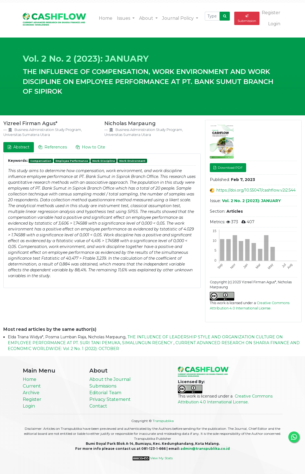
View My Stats (161, 458)
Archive (31, 392)
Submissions (102, 386)
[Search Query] (212, 16)
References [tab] (52, 147)
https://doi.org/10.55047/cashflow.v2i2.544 (256, 190)
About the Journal (110, 379)
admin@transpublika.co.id (205, 448)
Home (105, 18)
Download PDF (230, 167)
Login (274, 23)
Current (32, 386)
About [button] (146, 18)
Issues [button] (124, 18)
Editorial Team (105, 392)
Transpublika (163, 421)
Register (271, 12)
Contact (98, 406)
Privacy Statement (110, 399)
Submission (247, 18)
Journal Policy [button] (178, 18)
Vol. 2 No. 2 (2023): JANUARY (86, 58)
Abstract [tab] (18, 147)
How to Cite (90, 147)
